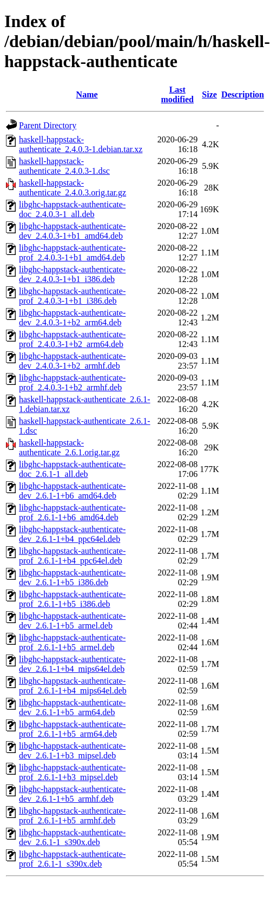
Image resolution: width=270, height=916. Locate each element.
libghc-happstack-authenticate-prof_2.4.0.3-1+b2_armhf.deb (72, 382)
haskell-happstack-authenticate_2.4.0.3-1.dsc (64, 165)
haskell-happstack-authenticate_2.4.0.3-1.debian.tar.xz (80, 144)
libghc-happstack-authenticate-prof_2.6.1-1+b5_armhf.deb (72, 815)
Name (87, 94)
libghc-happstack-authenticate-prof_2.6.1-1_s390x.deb (72, 858)
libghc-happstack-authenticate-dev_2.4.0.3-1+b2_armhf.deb (72, 360)
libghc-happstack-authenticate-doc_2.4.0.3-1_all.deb (72, 209)
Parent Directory (47, 125)
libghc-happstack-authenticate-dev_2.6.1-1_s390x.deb (72, 837)
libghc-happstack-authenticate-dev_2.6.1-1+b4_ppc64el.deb (72, 534)
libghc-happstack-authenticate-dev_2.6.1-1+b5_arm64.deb (72, 707)
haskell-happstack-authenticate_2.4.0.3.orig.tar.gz (72, 187)
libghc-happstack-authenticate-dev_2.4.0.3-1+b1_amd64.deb (72, 230)
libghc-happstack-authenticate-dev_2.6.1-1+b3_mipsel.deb (72, 750)
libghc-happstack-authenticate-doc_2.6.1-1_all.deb (72, 469)
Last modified (177, 94)
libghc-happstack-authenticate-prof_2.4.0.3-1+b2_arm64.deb (72, 339)
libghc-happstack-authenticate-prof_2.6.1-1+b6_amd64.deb (72, 512)
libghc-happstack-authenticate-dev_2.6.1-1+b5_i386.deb (72, 577)
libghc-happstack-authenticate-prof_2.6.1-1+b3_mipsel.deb (72, 772)
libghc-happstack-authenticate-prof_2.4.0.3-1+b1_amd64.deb (72, 252)
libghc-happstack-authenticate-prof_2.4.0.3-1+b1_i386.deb (72, 295)
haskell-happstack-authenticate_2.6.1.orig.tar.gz (69, 447)
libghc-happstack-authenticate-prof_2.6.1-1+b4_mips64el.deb (73, 685)
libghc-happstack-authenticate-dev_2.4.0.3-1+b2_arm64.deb (72, 317)
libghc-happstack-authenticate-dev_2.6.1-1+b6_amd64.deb (72, 490)
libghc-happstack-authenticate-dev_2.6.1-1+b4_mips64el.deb (72, 664)
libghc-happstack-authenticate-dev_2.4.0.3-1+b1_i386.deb (72, 274)
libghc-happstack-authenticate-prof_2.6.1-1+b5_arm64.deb (72, 728)
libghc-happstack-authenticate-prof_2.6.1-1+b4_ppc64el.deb (72, 555)
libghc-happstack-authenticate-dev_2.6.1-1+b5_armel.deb (72, 620)
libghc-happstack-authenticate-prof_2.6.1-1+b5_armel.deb (72, 642)
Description (242, 94)
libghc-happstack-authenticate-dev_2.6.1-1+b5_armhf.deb (72, 793)
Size (209, 94)
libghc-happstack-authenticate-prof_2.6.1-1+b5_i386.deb (72, 599)
